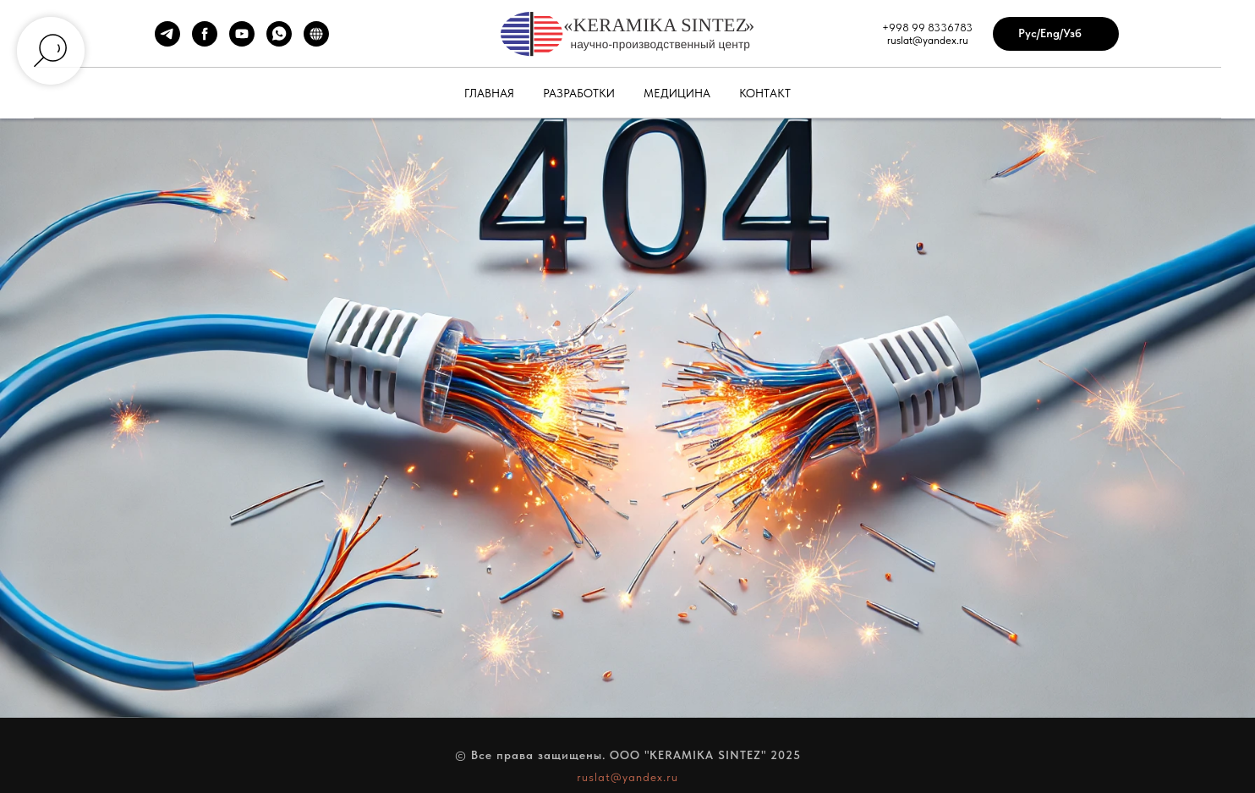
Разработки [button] (579, 93)
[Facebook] (204, 42)
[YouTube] (242, 42)
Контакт (765, 93)
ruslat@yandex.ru (627, 777)
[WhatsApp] (279, 42)
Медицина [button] (677, 93)
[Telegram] (167, 42)
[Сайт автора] (316, 42)
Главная (489, 93)
